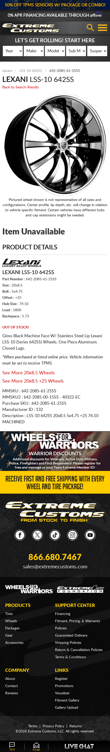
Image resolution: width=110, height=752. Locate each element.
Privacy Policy (53, 726)
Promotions (64, 686)
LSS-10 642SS (30, 71)
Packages (12, 628)
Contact (11, 686)
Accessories (14, 643)
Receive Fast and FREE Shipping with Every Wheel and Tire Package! (54, 483)
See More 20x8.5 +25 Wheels (33, 381)
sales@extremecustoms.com (55, 566)
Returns (75, 726)
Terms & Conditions (70, 657)
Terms (32, 726)
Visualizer (62, 693)
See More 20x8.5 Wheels (28, 373)
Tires (9, 614)
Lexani (7, 71)
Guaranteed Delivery (71, 635)
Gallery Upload (66, 707)
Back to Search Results (20, 87)
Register (61, 679)
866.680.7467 (55, 557)
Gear (9, 635)
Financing (62, 614)
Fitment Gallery (67, 700)
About (10, 679)
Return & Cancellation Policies (79, 650)
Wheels (11, 621)
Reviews (11, 693)
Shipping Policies (68, 643)
